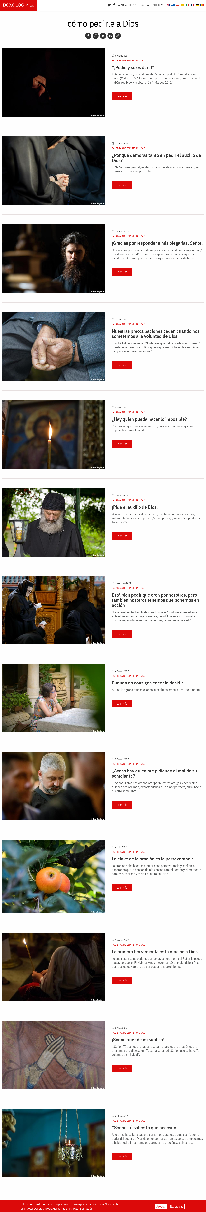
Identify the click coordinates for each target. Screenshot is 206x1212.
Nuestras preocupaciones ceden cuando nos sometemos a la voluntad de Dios (155, 333)
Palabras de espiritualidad (133, 5)
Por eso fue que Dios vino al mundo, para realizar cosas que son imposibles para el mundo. (153, 428)
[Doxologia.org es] (182, 4)
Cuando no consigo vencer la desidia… (149, 682)
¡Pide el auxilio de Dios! (135, 507)
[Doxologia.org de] (197, 4)
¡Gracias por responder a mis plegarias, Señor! (157, 243)
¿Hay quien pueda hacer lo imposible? (149, 419)
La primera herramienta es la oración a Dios (155, 951)
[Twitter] (109, 4)
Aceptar (161, 1206)
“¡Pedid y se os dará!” (133, 67)
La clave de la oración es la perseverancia (153, 858)
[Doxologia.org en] (168, 4)
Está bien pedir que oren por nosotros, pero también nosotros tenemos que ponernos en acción (155, 600)
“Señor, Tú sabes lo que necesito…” (147, 1127)
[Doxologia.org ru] (177, 4)
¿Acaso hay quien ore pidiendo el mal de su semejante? (154, 773)
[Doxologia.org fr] (192, 4)
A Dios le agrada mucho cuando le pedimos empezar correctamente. (156, 690)
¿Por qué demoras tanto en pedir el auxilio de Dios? (156, 158)
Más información (83, 1208)
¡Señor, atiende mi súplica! (138, 1039)
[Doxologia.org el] (173, 4)
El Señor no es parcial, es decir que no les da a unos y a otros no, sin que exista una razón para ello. (156, 169)
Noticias (158, 5)
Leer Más (122, 96)
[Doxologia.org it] (187, 4)
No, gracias (176, 1206)
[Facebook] (114, 4)
